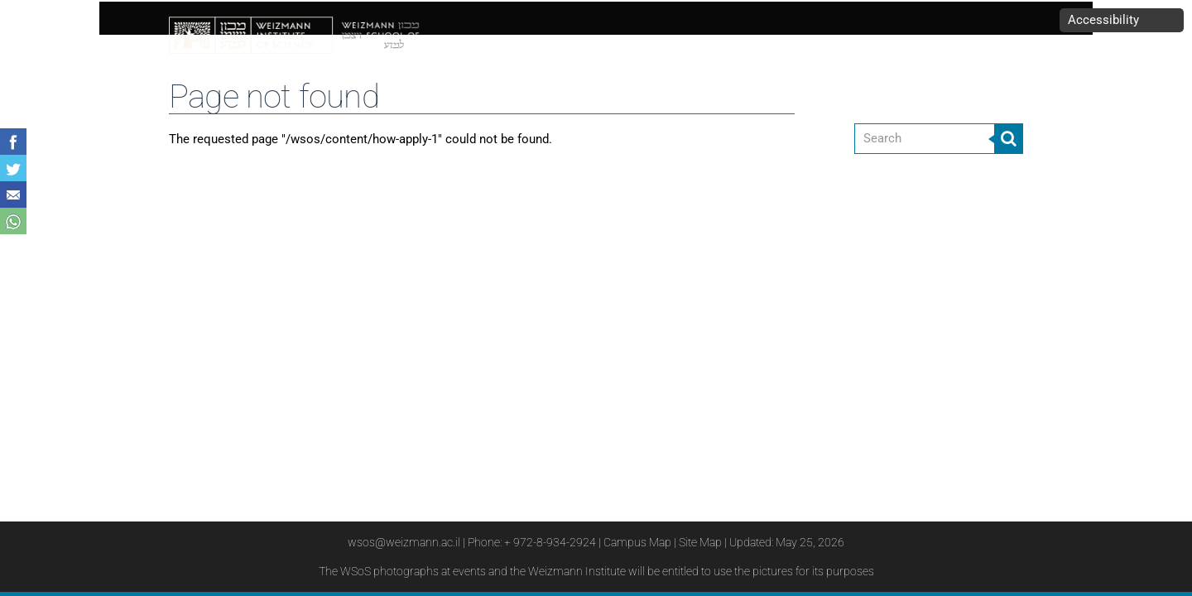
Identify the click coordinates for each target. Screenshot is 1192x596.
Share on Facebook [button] (13, 141)
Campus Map (637, 542)
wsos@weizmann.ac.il (404, 542)
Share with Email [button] (13, 194)
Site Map (700, 542)
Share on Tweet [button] (13, 168)
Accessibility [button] (1103, 19)
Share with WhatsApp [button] (13, 221)
